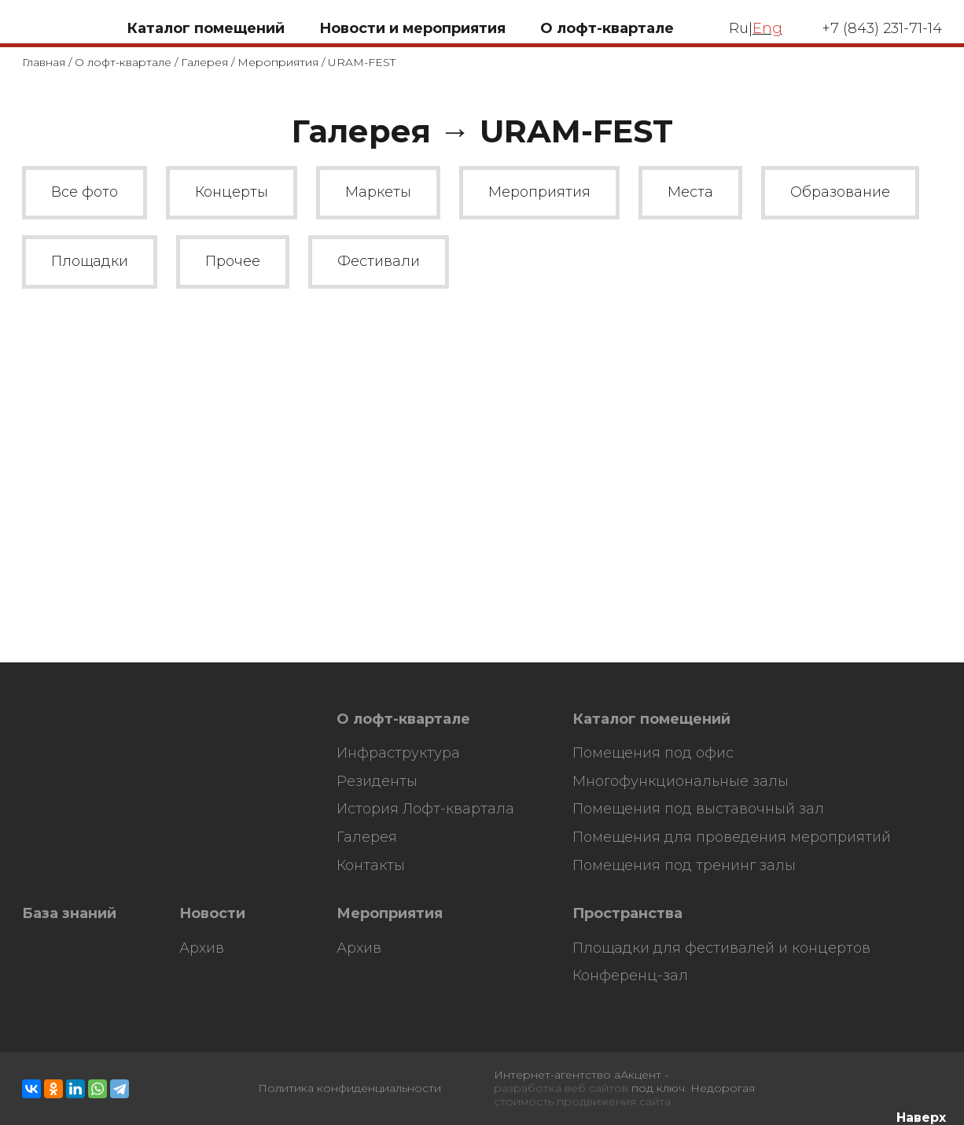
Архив (201, 948)
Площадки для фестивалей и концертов (721, 948)
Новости (212, 914)
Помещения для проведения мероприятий (731, 837)
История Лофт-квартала (425, 809)
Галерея (204, 62)
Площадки (89, 261)
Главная (43, 62)
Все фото (84, 192)
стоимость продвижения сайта (582, 1101)
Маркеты (378, 192)
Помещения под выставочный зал (698, 809)
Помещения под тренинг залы (684, 866)
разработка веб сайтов (561, 1088)
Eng (767, 28)
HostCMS (48, 730)
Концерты (231, 192)
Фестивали (378, 261)
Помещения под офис (653, 753)
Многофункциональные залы (680, 781)
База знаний (69, 914)
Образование (840, 192)
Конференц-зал (630, 976)
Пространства (627, 914)
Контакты (371, 866)
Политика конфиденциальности (349, 1088)
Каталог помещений (651, 719)
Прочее (232, 261)
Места (690, 192)
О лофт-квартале (123, 62)
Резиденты (377, 781)
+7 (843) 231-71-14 (882, 28)
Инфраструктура (398, 753)
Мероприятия (277, 62)
